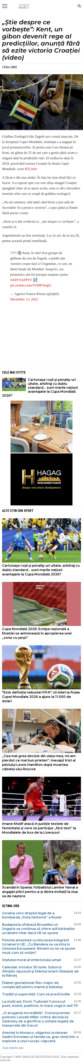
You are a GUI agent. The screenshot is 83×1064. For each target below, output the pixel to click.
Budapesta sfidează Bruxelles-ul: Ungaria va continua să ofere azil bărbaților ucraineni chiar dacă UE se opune (38, 929)
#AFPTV (25, 280)
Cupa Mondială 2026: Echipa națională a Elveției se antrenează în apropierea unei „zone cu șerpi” (37, 633)
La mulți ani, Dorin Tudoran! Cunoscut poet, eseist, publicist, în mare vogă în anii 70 (40, 1004)
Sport (28, 511)
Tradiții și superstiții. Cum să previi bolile (36, 994)
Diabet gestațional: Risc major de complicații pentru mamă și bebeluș (32, 985)
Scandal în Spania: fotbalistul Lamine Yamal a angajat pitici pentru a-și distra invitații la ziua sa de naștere (40, 891)
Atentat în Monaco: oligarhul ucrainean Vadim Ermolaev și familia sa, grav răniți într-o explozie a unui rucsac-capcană (40, 1037)
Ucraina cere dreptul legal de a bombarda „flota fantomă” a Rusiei (32, 915)
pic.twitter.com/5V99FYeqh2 (30, 285)
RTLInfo (31, 169)
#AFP (14, 280)
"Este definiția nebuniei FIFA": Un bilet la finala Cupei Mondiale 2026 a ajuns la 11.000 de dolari (41, 696)
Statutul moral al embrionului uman (31, 960)
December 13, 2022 (24, 299)
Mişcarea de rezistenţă (42, 6)
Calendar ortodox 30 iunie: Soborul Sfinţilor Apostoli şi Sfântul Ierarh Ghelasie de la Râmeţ (40, 971)
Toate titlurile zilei (12, 1047)
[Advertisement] (41, 335)
